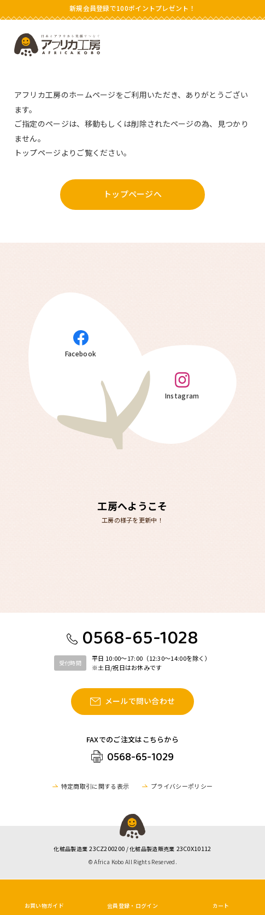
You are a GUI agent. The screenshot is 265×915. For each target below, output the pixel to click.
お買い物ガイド (44, 905)
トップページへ (132, 194)
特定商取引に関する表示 (95, 786)
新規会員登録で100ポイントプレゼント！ (132, 8)
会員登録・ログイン (132, 905)
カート (221, 905)
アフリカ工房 (57, 44)
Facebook (80, 353)
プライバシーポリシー (182, 786)
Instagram (182, 395)
